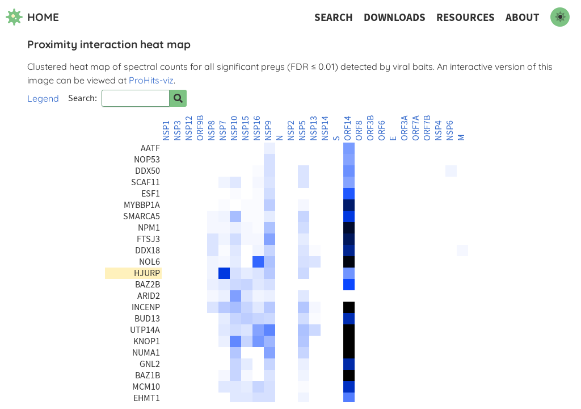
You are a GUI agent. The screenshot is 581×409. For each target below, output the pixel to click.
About (523, 17)
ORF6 (382, 130)
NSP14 (325, 128)
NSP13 (313, 128)
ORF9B (200, 128)
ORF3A (404, 128)
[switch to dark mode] (560, 17)
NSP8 (211, 130)
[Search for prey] (178, 98)
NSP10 (234, 128)
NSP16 (257, 128)
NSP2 (291, 130)
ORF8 (359, 130)
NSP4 (438, 130)
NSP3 (177, 130)
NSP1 (166, 130)
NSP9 (268, 130)
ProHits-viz (151, 80)
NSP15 (245, 128)
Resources (465, 17)
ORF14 (347, 128)
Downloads (395, 17)
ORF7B (427, 128)
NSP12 (189, 128)
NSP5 (302, 130)
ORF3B (370, 128)
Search (333, 17)
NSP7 (223, 130)
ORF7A (416, 128)
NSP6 (450, 130)
